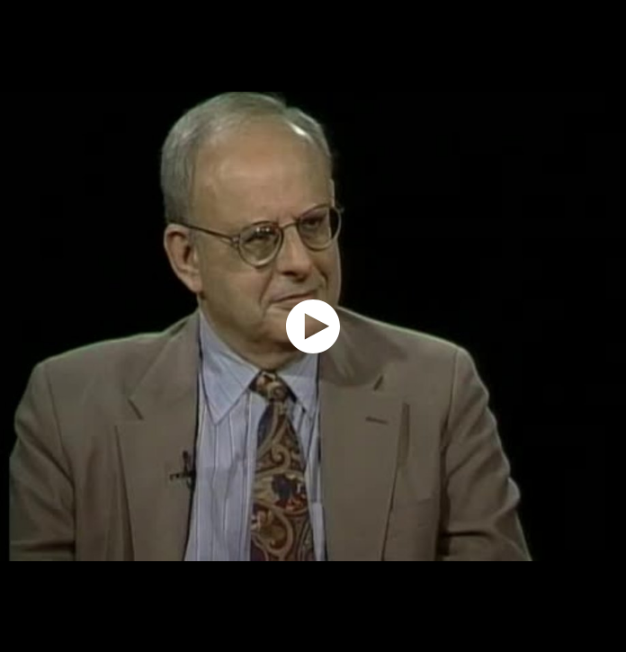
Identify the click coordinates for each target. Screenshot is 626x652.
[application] (313, 326)
